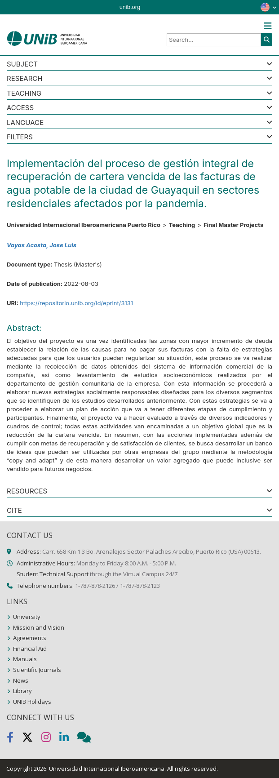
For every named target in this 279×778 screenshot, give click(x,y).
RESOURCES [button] (27, 491)
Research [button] (24, 79)
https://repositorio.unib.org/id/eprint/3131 (76, 303)
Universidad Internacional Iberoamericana (106, 769)
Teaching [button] (24, 94)
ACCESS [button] (20, 108)
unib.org (130, 7)
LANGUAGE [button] (25, 123)
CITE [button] (14, 511)
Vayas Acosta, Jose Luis (41, 245)
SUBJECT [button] (22, 64)
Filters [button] (20, 137)
